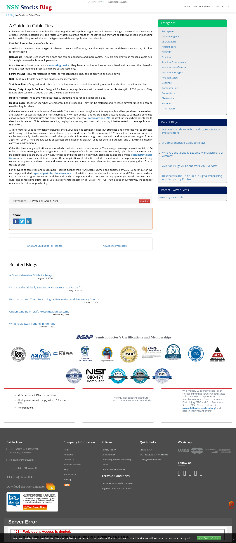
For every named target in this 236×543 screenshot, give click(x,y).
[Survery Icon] (36, 506)
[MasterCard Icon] (197, 451)
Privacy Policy (109, 449)
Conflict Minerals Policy (114, 469)
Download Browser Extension (30, 486)
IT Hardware (169, 108)
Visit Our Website (203, 6)
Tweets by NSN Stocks (171, 197)
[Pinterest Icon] (201, 473)
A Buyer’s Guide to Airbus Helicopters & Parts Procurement (191, 130)
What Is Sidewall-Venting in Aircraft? (32, 323)
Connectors (168, 93)
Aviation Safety (170, 77)
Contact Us (222, 6)
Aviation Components (174, 62)
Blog (11, 15)
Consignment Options (150, 459)
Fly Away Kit (70, 474)
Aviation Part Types (172, 72)
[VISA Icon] (183, 451)
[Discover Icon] (211, 451)
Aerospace (168, 31)
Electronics (168, 98)
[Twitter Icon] (184, 473)
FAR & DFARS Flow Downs (154, 454)
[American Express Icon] (225, 451)
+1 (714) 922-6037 (20, 477)
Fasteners (167, 103)
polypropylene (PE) (99, 118)
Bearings (167, 82)
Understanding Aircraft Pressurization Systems (39, 311)
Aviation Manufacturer (174, 67)
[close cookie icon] (233, 538)
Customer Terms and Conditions (117, 483)
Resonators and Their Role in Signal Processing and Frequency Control (54, 299)
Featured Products (72, 464)
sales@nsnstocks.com (21, 459)
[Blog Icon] (190, 473)
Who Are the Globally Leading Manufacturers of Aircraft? (45, 287)
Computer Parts (171, 88)
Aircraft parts (169, 46)
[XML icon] (80, 485)
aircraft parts (169, 41)
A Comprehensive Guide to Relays (31, 275)
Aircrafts (166, 52)
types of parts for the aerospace (52, 173)
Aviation (166, 57)
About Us (68, 454)
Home (187, 6)
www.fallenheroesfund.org (199, 408)
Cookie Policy (108, 454)
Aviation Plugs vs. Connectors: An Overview (190, 166)
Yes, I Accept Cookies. (209, 538)
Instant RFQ (146, 449)
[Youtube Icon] (195, 473)
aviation (144, 201)
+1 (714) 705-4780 (23, 468)
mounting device (59, 65)
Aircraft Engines (170, 36)
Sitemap (68, 479)
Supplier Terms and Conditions (117, 488)
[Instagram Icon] (179, 473)
